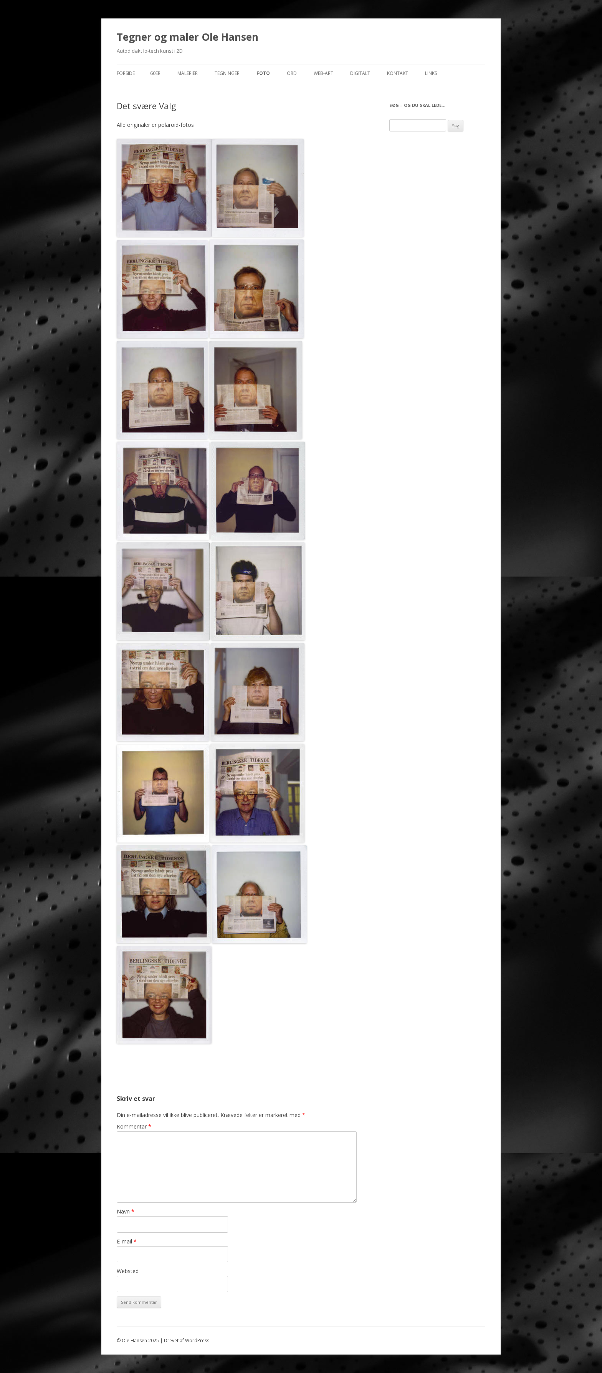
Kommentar (134, 1126)
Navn (125, 1211)
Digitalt (360, 73)
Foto (263, 73)
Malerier (187, 73)
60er (155, 73)
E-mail (127, 1241)
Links (431, 73)
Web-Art (323, 73)
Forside (126, 73)
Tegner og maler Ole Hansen (187, 37)
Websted (128, 1271)
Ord (292, 73)
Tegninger (227, 73)
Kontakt (397, 73)
